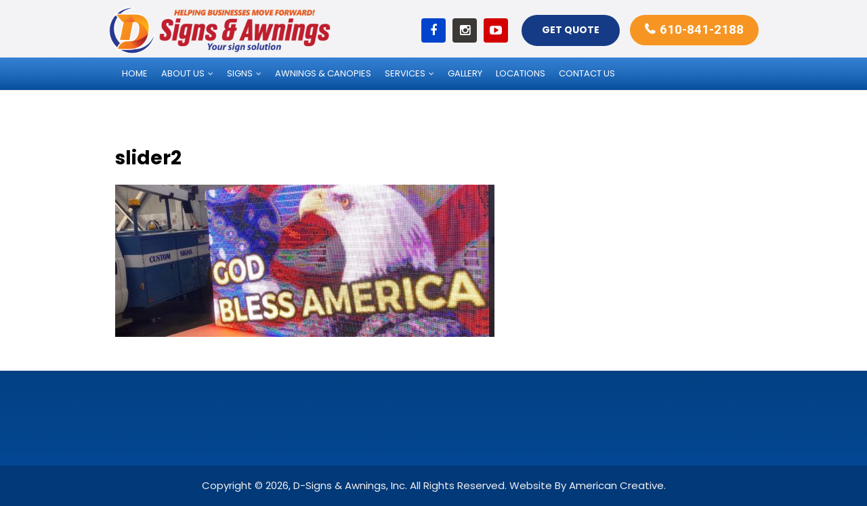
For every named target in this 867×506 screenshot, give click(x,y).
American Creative (616, 485)
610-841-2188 (702, 29)
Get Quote (570, 30)
